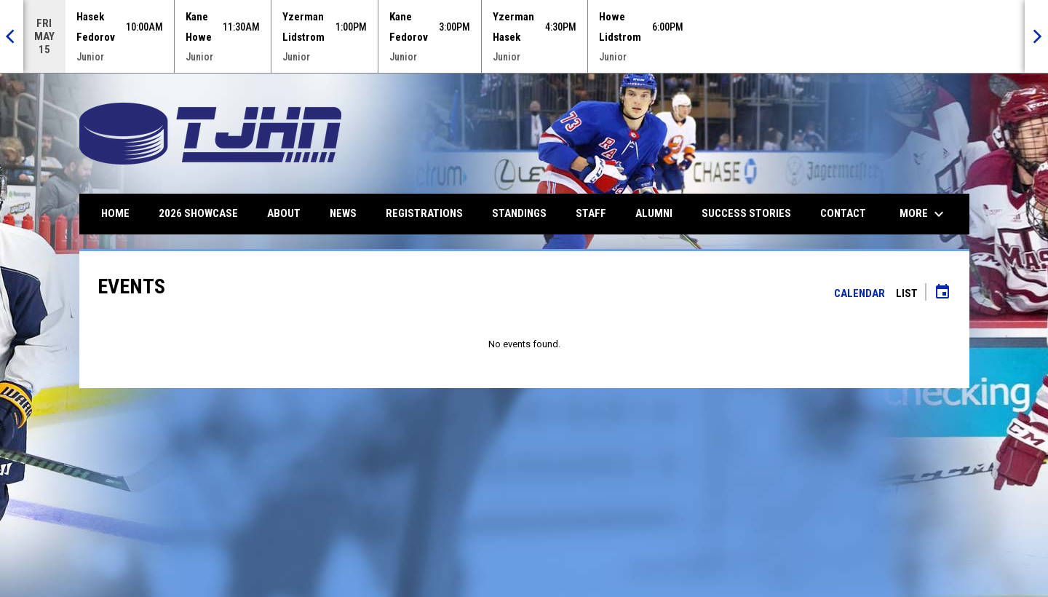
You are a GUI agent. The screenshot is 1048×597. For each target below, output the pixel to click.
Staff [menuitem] (591, 213)
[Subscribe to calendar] (942, 293)
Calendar (859, 293)
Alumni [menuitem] (653, 213)
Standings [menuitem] (519, 213)
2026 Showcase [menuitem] (198, 213)
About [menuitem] (284, 213)
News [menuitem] (343, 213)
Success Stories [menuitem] (746, 213)
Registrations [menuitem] (424, 213)
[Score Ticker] (524, 36)
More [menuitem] (924, 214)
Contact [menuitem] (843, 213)
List (907, 293)
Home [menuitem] (115, 213)
